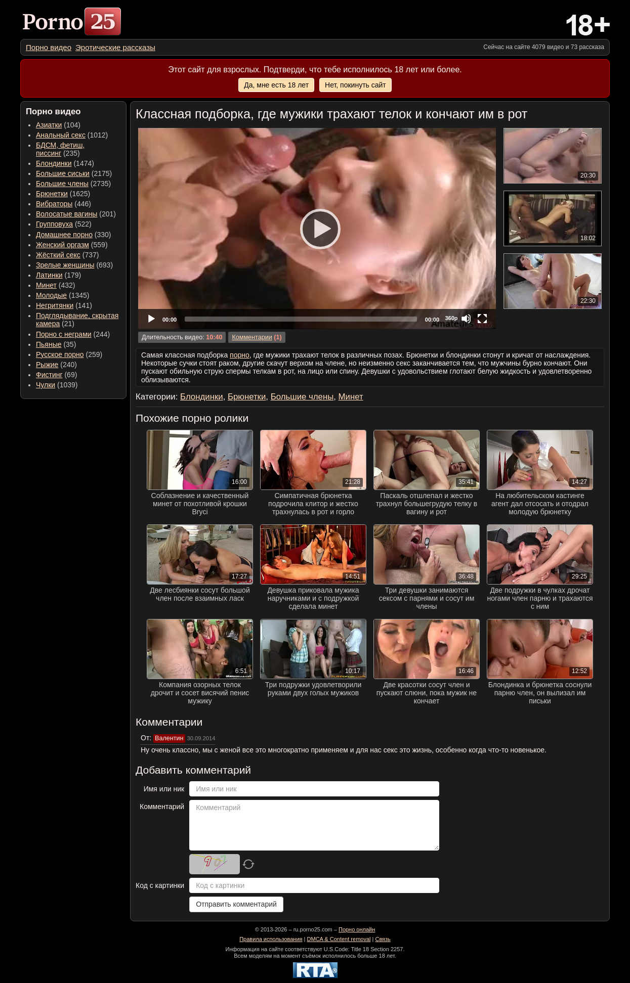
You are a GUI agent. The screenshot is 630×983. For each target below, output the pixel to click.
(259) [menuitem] (69, 354)
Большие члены (62, 184)
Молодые (51, 295)
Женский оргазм (62, 245)
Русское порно (60, 354)
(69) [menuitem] (56, 375)
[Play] (317, 228)
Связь (382, 939)
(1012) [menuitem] (72, 135)
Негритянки (54, 305)
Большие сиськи (63, 173)
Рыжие (47, 365)
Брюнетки (52, 194)
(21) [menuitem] (77, 319)
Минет (46, 285)
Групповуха (54, 224)
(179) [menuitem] (58, 275)
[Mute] (466, 318)
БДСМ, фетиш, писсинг (60, 149)
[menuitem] (48, 47)
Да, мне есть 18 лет (276, 85)
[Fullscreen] (482, 318)
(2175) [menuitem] (74, 173)
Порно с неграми (64, 334)
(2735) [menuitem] (73, 184)
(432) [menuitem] (55, 285)
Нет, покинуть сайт (355, 85)
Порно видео (48, 47)
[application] (317, 228)
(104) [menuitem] (58, 125)
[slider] (301, 319)
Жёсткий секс (58, 255)
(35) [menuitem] (56, 344)
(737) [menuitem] (67, 255)
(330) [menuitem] (73, 235)
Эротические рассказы (115, 47)
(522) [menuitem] (64, 224)
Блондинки (54, 163)
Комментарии (252, 337)
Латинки (49, 275)
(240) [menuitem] (56, 365)
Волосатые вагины (66, 214)
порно (239, 355)
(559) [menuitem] (72, 245)
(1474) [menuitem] (65, 163)
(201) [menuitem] (76, 214)
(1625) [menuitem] (63, 194)
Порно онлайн (357, 929)
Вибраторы (54, 204)
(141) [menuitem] (64, 305)
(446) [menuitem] (63, 204)
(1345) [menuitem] (62, 295)
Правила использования (270, 939)
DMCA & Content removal (339, 939)
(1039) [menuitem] (57, 385)
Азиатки (49, 125)
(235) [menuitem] (60, 149)
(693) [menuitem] (74, 265)
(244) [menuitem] (73, 334)
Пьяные (49, 344)
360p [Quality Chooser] (451, 318)
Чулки (45, 385)
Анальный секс (61, 135)
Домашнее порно (64, 235)
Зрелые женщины (65, 265)
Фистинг (49, 375)
